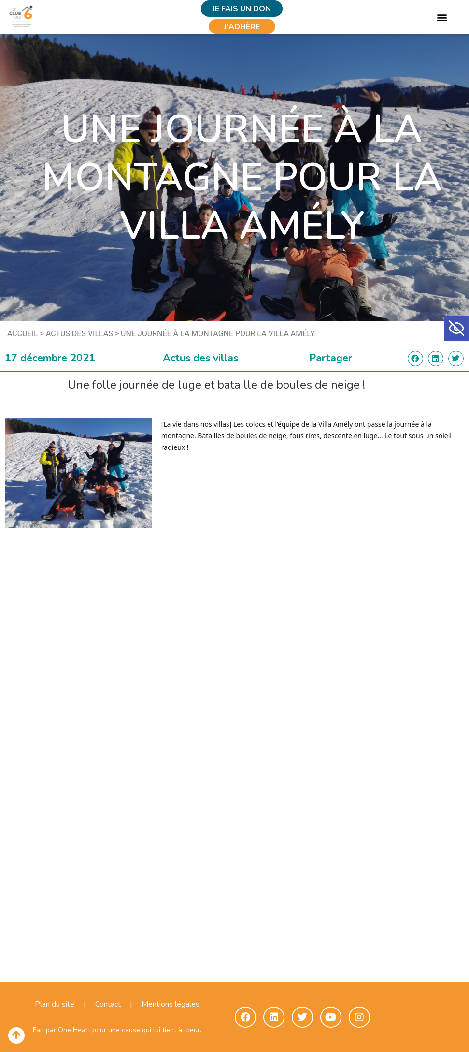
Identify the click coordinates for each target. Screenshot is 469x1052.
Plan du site (54, 1004)
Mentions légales (170, 1004)
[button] (456, 328)
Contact (108, 1004)
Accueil (22, 333)
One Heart (74, 1030)
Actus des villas (79, 333)
